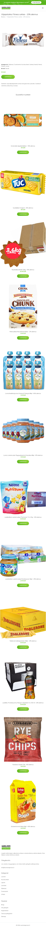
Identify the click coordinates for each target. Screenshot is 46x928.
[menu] (43, 8)
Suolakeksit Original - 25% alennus (23, 208)
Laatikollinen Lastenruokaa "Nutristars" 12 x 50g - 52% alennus (23, 517)
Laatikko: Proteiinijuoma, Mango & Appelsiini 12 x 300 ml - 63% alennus (23, 703)
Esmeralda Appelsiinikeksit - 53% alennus (23, 146)
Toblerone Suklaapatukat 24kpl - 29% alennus (23, 641)
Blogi (2, 904)
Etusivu (3, 17)
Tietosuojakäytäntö (6, 913)
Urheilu (3, 894)
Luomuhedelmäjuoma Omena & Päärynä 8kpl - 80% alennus (23, 393)
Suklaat (32, 64)
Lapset (3, 882)
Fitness (3, 66)
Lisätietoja (8, 77)
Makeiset (11, 64)
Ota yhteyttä (4, 907)
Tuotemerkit (17, 64)
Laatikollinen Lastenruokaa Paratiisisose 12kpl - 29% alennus (23, 579)
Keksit (40, 64)
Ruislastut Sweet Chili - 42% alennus (23, 764)
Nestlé (36, 64)
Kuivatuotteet (25, 64)
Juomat (3, 876)
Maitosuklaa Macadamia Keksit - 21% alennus (23, 331)
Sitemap (3, 916)
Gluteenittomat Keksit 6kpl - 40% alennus (23, 826)
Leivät (7, 66)
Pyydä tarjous (36, 2)
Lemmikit (3, 885)
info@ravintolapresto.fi (7, 867)
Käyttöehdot (4, 910)
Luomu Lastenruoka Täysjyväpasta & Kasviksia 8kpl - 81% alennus (23, 455)
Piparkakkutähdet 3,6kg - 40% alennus (23, 270)
